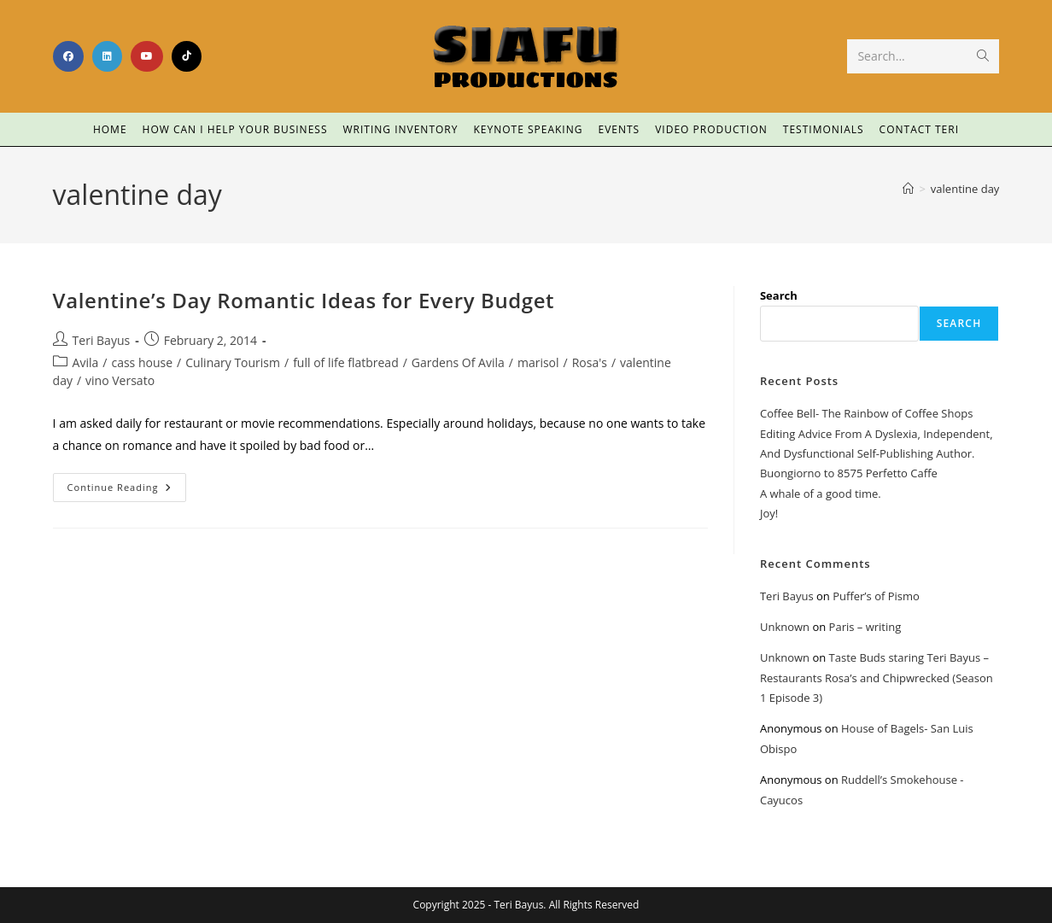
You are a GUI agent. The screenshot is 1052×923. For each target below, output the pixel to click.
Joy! (769, 513)
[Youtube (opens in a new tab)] (147, 56)
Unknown (784, 626)
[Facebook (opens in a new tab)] (68, 56)
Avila (86, 362)
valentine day (965, 188)
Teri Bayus (102, 340)
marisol (538, 362)
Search (779, 295)
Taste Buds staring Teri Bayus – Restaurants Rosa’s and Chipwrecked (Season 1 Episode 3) (876, 677)
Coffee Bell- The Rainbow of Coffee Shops (866, 413)
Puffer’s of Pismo (876, 596)
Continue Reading (127, 483)
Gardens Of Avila (458, 362)
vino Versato (120, 380)
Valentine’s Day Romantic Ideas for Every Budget (304, 300)
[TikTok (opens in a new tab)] (187, 56)
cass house (141, 362)
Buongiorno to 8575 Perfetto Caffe (849, 473)
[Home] (908, 188)
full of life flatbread (346, 362)
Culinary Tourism (232, 362)
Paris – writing (865, 626)
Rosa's (589, 362)
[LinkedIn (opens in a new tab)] (107, 56)
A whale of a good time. (820, 493)
